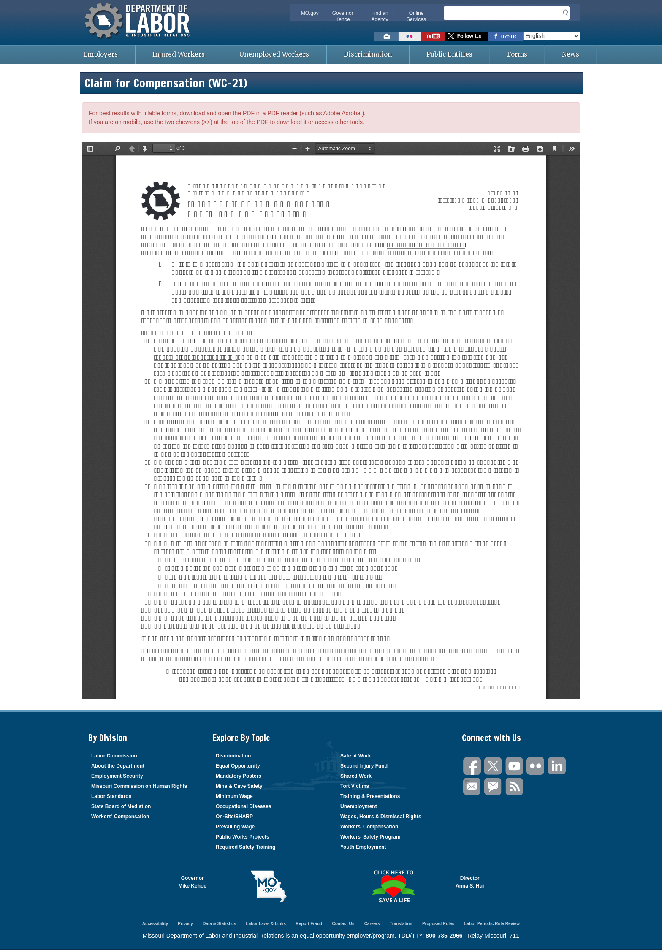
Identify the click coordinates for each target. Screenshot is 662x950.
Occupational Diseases (243, 806)
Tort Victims (354, 786)
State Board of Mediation (121, 806)
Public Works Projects (242, 837)
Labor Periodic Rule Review (492, 923)
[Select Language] (551, 36)
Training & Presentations (370, 796)
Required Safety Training (245, 847)
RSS (514, 787)
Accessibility (155, 923)
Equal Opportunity (238, 766)
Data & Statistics (219, 923)
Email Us (466, 781)
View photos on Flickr (410, 36)
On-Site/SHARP (234, 817)
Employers (100, 54)
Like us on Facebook (505, 36)
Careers (372, 923)
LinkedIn (557, 766)
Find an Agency (380, 16)
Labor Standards (111, 796)
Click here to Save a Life (393, 886)
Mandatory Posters (238, 776)
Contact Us (343, 923)
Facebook (472, 766)
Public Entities (449, 54)
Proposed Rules (438, 923)
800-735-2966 (444, 935)
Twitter (493, 766)
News (570, 54)
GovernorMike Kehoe (192, 882)
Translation (401, 923)
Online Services (416, 16)
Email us (386, 36)
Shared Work (356, 776)
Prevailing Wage (235, 827)
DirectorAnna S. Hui (470, 882)
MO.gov (310, 13)
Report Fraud (309, 923)
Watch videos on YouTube (433, 36)
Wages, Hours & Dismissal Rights (380, 817)
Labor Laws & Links (266, 923)
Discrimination (368, 54)
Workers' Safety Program (370, 837)
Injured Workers (178, 54)
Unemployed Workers (274, 54)
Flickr (535, 766)
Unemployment (358, 806)
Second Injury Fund (364, 766)
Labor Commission (114, 756)
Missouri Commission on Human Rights (139, 786)
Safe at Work (355, 756)
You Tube (514, 766)
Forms (517, 54)
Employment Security (117, 776)
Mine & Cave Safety (239, 786)
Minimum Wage (234, 796)
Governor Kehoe (342, 16)
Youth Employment (363, 847)
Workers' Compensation (120, 817)
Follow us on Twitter (466, 36)
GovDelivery (493, 787)
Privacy (185, 923)
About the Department (117, 766)
